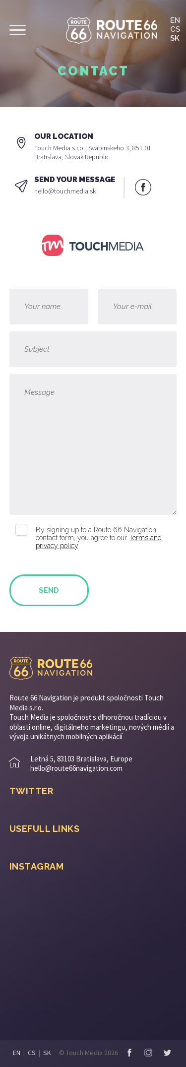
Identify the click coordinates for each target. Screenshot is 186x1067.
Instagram (148, 1052)
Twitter (167, 1052)
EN (175, 20)
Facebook (143, 187)
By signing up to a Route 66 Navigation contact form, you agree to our (99, 538)
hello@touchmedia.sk (65, 191)
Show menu (17, 30)
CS (175, 29)
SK (175, 38)
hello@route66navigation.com (76, 768)
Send (49, 590)
